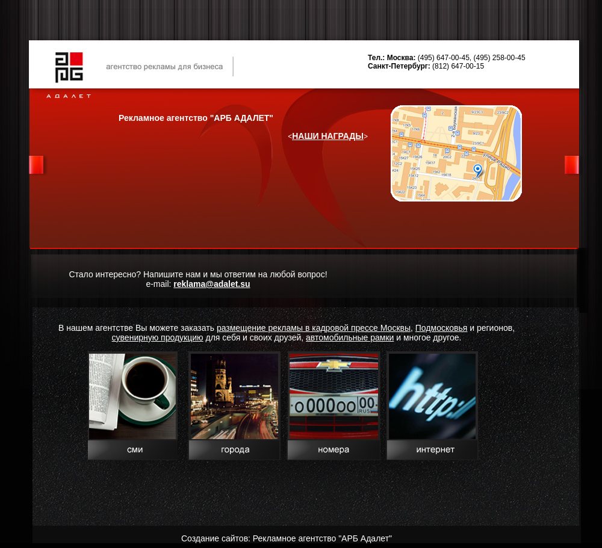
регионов (494, 328)
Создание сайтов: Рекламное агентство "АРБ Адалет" (286, 538)
